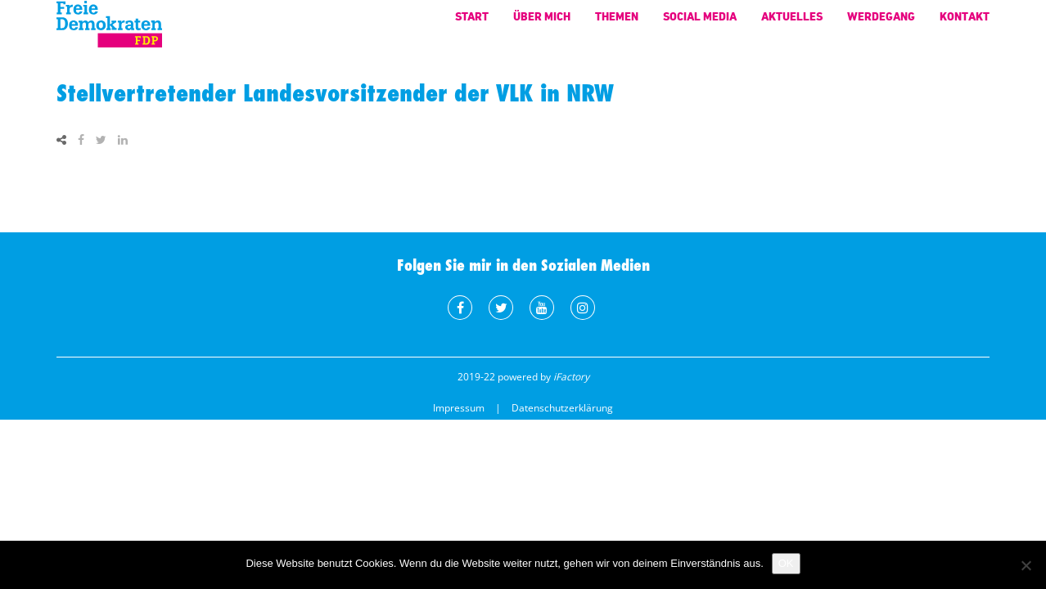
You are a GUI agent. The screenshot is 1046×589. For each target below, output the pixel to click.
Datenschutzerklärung (562, 408)
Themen (616, 24)
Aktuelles (792, 24)
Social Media (700, 24)
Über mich (541, 24)
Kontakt (965, 24)
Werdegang (881, 24)
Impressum (459, 408)
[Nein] (1025, 565)
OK (786, 563)
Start (472, 24)
